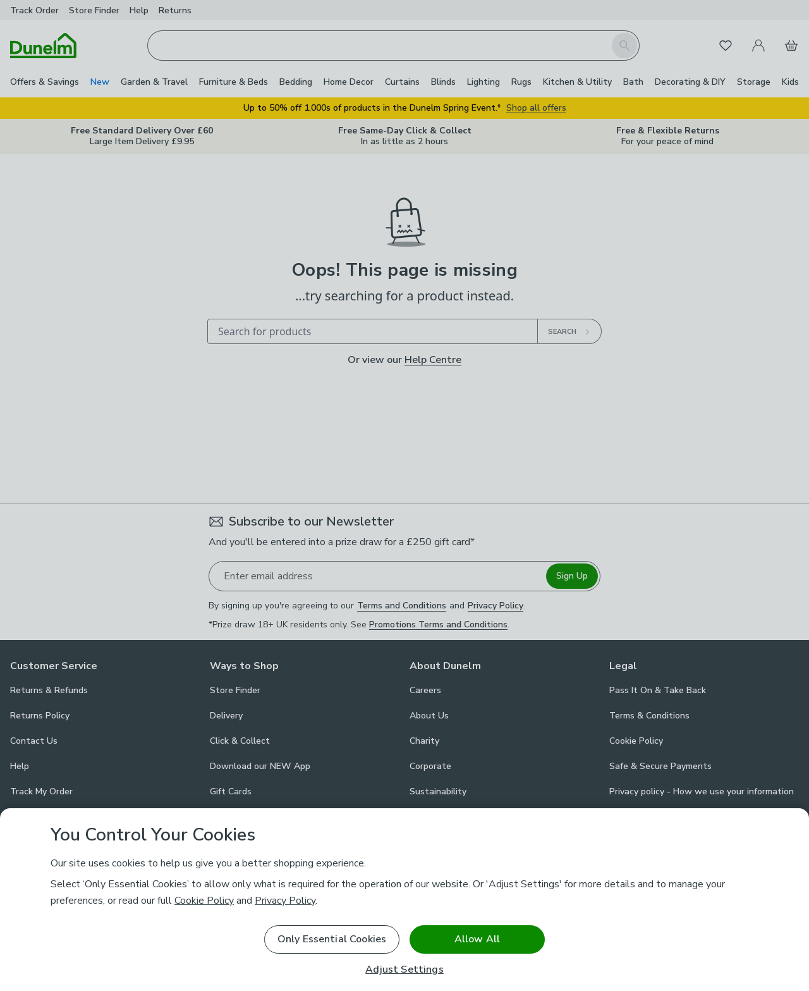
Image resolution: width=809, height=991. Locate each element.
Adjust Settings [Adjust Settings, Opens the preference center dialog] (404, 970)
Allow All (477, 939)
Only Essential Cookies (332, 939)
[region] (404, 899)
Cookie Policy (204, 901)
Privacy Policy (285, 901)
